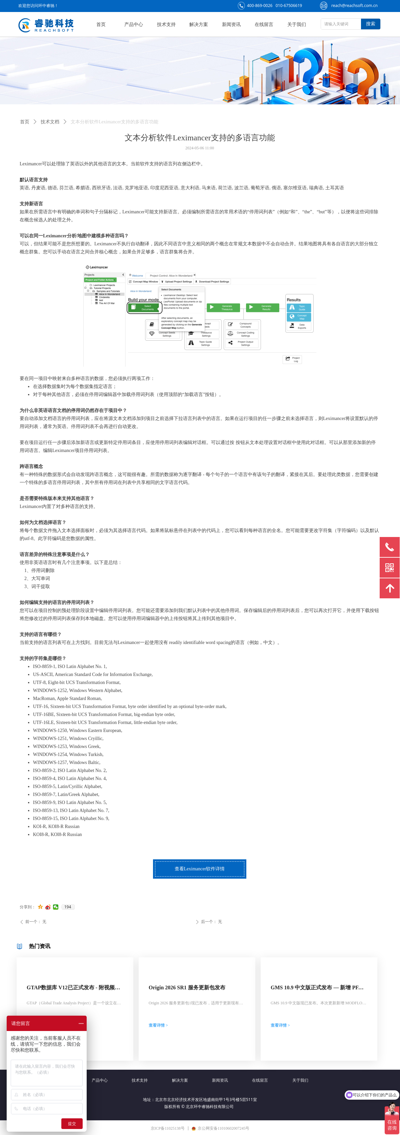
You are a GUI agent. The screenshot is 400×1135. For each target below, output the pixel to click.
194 (67, 907)
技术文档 (50, 121)
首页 (24, 121)
